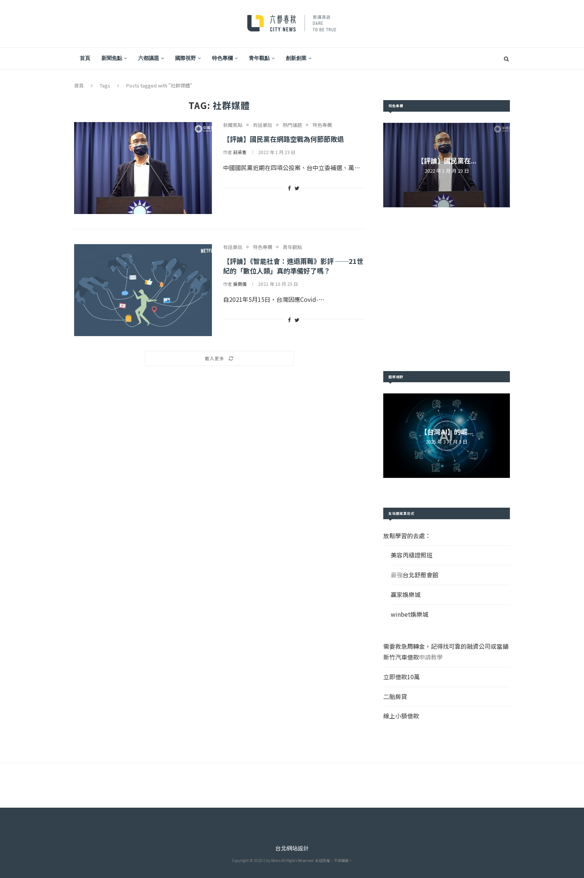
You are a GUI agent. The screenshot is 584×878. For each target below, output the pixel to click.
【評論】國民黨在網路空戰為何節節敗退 (283, 139)
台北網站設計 (292, 848)
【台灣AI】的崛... (446, 431)
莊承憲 (240, 152)
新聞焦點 (111, 58)
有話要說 (262, 125)
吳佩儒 (240, 284)
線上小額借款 (401, 715)
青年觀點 (259, 58)
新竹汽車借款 (401, 656)
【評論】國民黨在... (446, 160)
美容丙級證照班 (411, 554)
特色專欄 (222, 58)
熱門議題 (292, 125)
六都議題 (148, 58)
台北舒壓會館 (420, 574)
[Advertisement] (446, 289)
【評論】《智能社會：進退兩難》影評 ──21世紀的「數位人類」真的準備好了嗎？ (293, 265)
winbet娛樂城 (409, 614)
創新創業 (296, 58)
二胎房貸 (395, 696)
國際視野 (185, 58)
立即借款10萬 (401, 676)
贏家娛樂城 (405, 594)
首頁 (85, 58)
